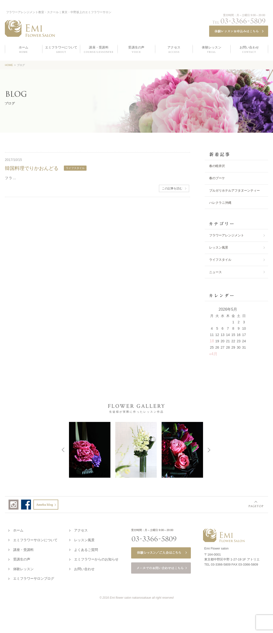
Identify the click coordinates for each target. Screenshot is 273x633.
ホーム (18, 529)
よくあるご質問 (86, 549)
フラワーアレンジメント (226, 235)
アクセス (81, 529)
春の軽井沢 (217, 166)
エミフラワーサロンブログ (33, 577)
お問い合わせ (84, 568)
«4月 (213, 354)
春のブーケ (217, 178)
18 (212, 341)
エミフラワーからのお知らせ (96, 558)
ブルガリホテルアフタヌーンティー (234, 190)
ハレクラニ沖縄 (220, 203)
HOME (9, 65)
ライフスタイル (220, 259)
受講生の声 (21, 558)
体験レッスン (23, 568)
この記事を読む (172, 188)
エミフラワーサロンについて (35, 539)
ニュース (215, 272)
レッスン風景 (218, 247)
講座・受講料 (23, 549)
